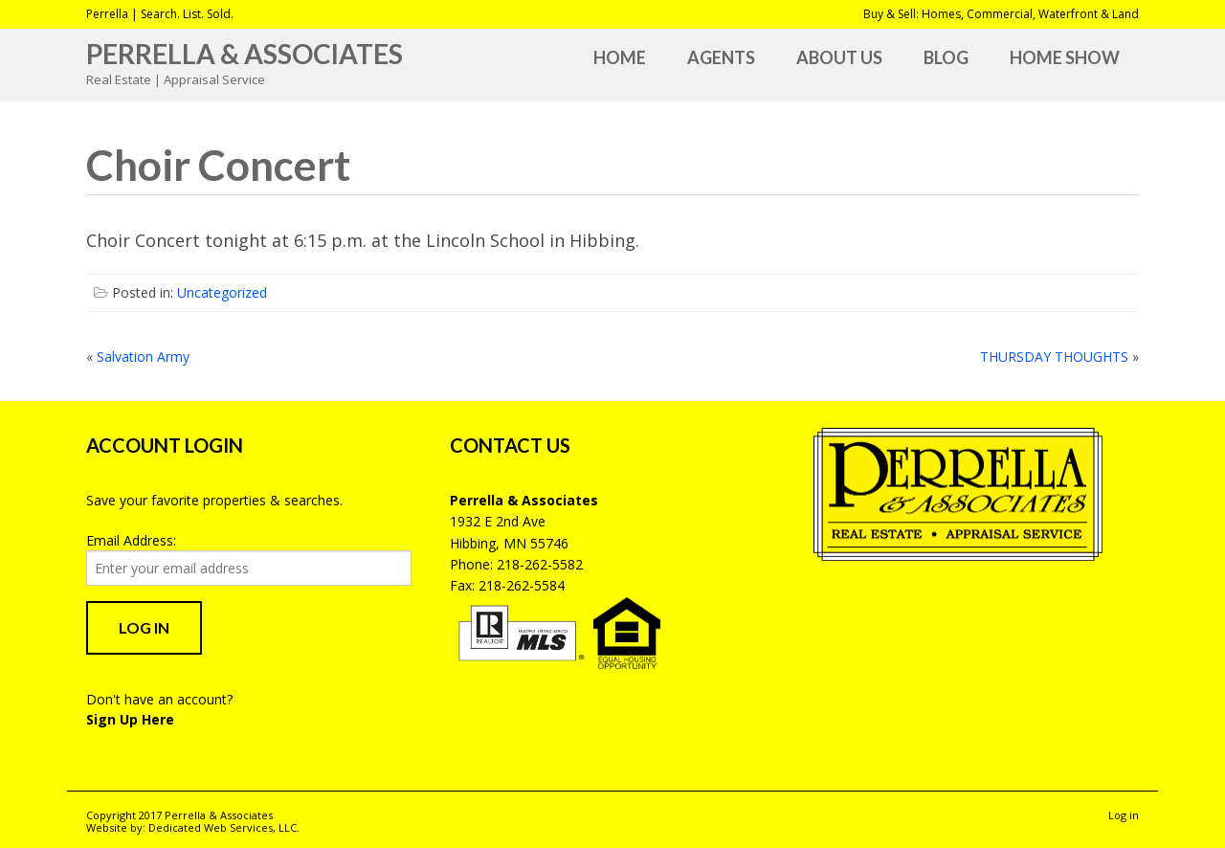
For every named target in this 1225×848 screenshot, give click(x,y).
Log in (1123, 815)
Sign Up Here (130, 719)
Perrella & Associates (244, 53)
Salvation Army (143, 356)
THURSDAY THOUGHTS (1054, 356)
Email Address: (131, 540)
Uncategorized (222, 292)
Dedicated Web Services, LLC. (224, 827)
